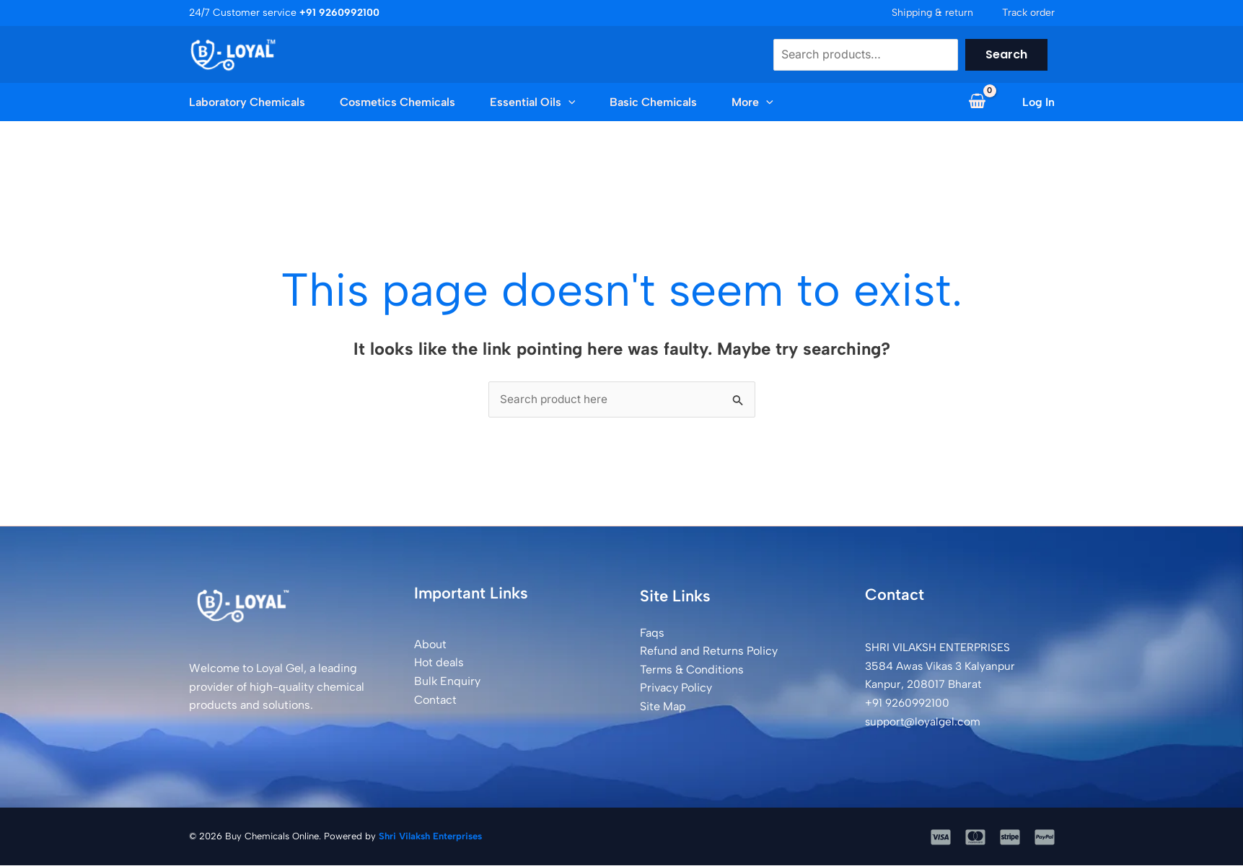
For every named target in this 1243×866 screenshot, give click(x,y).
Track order (1028, 12)
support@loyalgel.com (925, 722)
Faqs (652, 633)
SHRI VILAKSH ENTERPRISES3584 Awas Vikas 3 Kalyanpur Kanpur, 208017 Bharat (943, 666)
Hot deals (439, 663)
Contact (435, 700)
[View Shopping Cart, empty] (977, 102)
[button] (568, 102)
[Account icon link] (1038, 102)
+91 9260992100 (909, 703)
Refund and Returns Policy (709, 651)
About (430, 645)
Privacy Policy (676, 688)
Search (1006, 54)
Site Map (663, 707)
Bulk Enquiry (447, 682)
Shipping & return (932, 12)
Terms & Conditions (692, 670)
